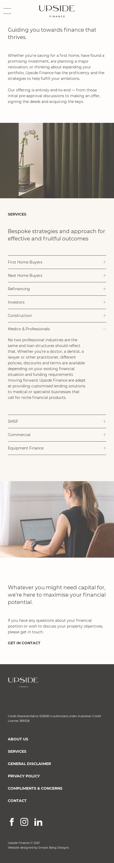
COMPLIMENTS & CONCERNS (35, 788)
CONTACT (17, 800)
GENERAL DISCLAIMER (29, 763)
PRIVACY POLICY (24, 776)
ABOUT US (18, 739)
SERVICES (17, 751)
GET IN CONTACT (24, 643)
